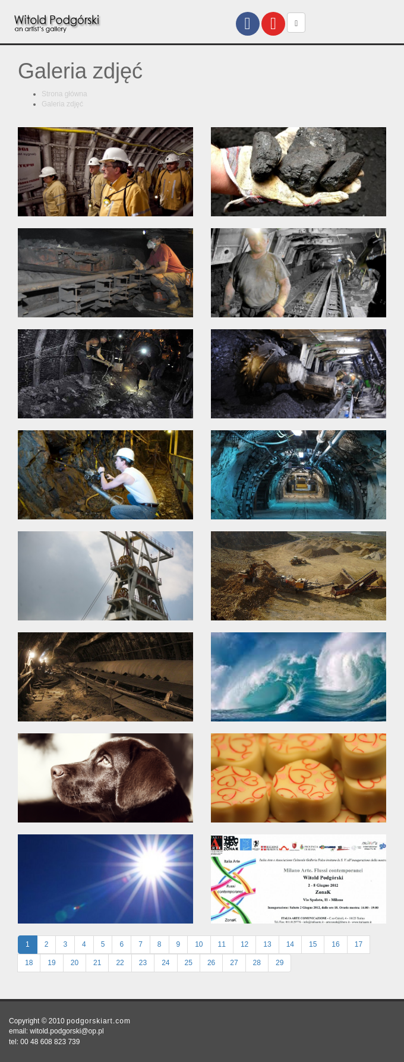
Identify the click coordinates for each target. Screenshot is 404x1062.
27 (234, 963)
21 (97, 963)
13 (267, 944)
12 (244, 944)
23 (143, 963)
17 (358, 944)
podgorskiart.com (99, 1021)
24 (165, 963)
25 (188, 963)
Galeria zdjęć (62, 104)
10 (199, 944)
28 (257, 963)
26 (211, 963)
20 (74, 963)
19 (51, 963)
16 (335, 944)
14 (290, 944)
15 (313, 944)
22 (120, 963)
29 (279, 963)
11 (222, 944)
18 (29, 963)
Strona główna (64, 94)
